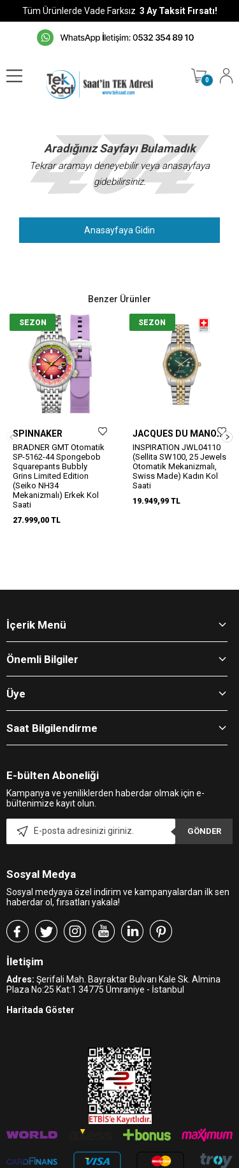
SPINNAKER (37, 433)
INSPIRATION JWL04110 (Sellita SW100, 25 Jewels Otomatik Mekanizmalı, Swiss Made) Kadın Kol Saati (179, 466)
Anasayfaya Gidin (119, 230)
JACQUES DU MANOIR (179, 433)
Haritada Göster (40, 977)
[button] (227, 420)
